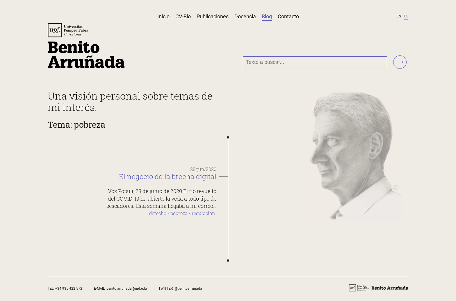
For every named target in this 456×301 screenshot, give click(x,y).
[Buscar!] (399, 62)
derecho (157, 213)
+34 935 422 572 (68, 288)
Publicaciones (213, 16)
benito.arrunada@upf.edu (126, 288)
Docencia (245, 16)
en (399, 16)
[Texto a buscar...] (315, 62)
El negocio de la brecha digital (167, 176)
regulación (203, 213)
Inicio (163, 16)
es (406, 16)
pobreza (179, 213)
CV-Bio (183, 16)
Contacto (288, 16)
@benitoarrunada (188, 288)
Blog (267, 16)
